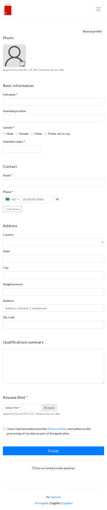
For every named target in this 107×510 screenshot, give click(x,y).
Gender (9, 127)
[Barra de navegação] (98, 9)
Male (9, 133)
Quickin (55, 497)
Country (8, 234)
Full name (10, 94)
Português (41, 503)
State (6, 251)
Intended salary (14, 141)
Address (8, 300)
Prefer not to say (59, 133)
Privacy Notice (57, 429)
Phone (8, 192)
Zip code (8, 317)
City (5, 267)
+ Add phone (12, 209)
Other (38, 133)
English (55, 503)
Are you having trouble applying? (53, 468)
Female (24, 133)
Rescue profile (92, 31)
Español (67, 503)
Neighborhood (13, 284)
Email (7, 175)
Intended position (14, 111)
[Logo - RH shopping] (8, 9)
